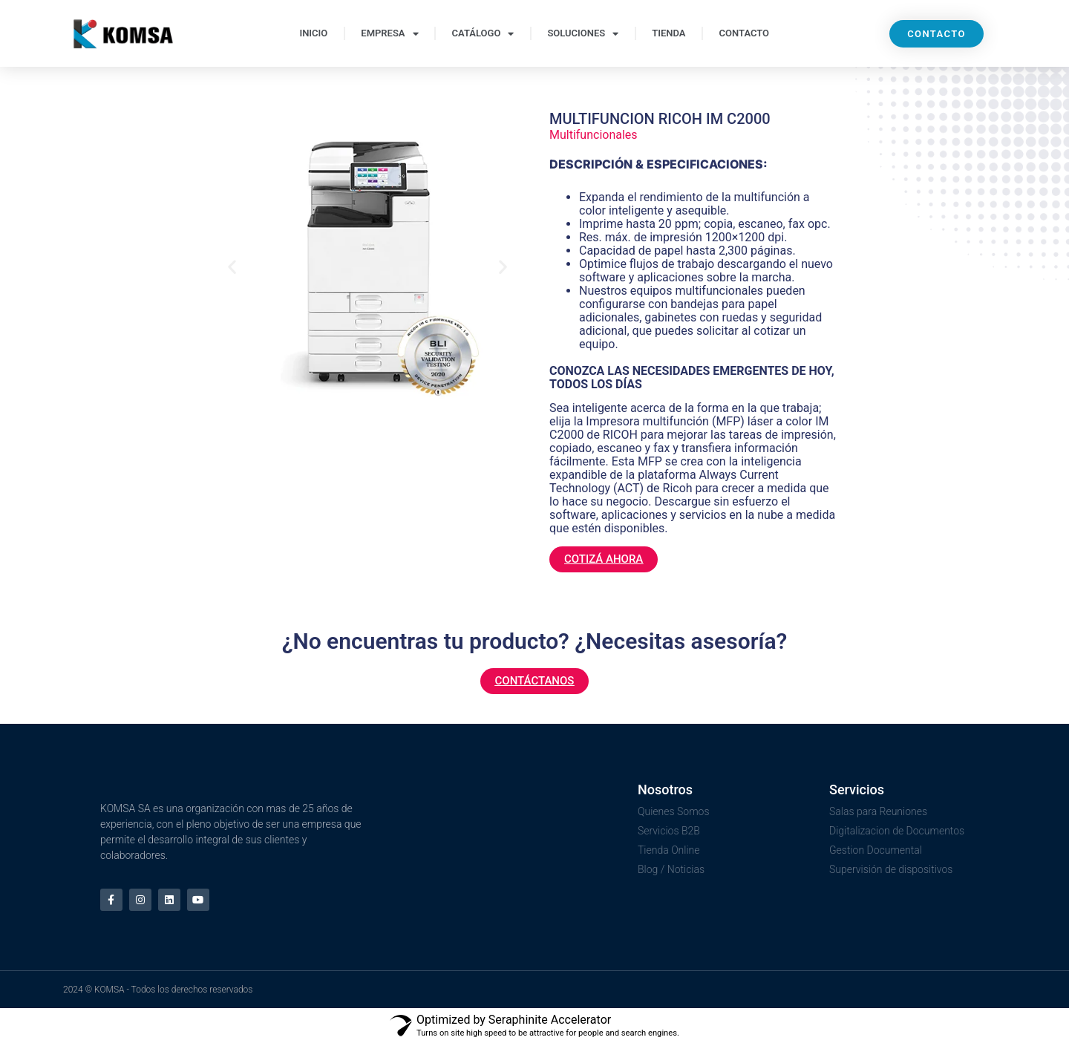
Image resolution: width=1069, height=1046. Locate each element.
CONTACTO (744, 33)
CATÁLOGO (483, 34)
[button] (232, 266)
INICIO (313, 33)
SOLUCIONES (582, 34)
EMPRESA (389, 34)
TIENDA (668, 33)
